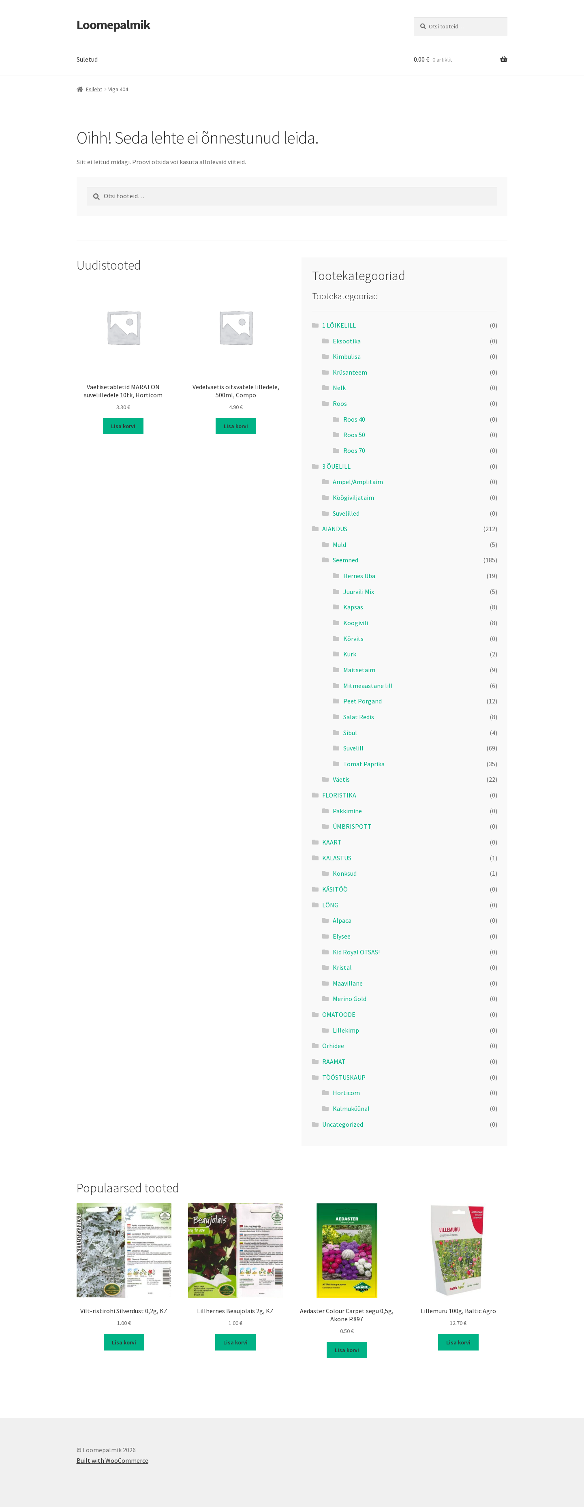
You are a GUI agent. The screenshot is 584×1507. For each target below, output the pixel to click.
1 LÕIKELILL (339, 325)
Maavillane (348, 983)
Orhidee (333, 1046)
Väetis (341, 779)
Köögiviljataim (353, 497)
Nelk (339, 388)
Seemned (345, 560)
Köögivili (355, 623)
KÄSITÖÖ (335, 889)
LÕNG (330, 905)
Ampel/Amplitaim (358, 482)
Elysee (342, 936)
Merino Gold (349, 999)
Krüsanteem (350, 372)
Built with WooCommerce (112, 1460)
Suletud (87, 59)
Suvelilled (346, 513)
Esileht (94, 89)
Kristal (342, 967)
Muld (339, 544)
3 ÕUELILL (336, 466)
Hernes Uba (359, 576)
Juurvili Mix (358, 591)
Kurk (349, 654)
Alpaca (342, 920)
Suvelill (353, 748)
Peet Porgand (362, 701)
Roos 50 (354, 435)
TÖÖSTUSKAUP (344, 1077)
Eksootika (347, 341)
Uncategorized (342, 1124)
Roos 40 (354, 419)
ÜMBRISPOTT (352, 826)
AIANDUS (334, 529)
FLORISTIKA (339, 795)
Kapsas (353, 607)
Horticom (346, 1093)
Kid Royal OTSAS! (356, 952)
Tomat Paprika (364, 764)
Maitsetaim (359, 670)
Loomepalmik (113, 25)
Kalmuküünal (351, 1108)
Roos (340, 403)
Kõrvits (353, 639)
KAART (332, 842)
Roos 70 (354, 450)
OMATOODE (338, 1014)
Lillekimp (346, 1030)
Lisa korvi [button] (123, 426)
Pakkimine (347, 811)
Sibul (350, 733)
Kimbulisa (347, 356)
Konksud (345, 873)
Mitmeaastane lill (368, 686)
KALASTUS (336, 858)
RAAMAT (334, 1061)
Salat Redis (358, 717)
